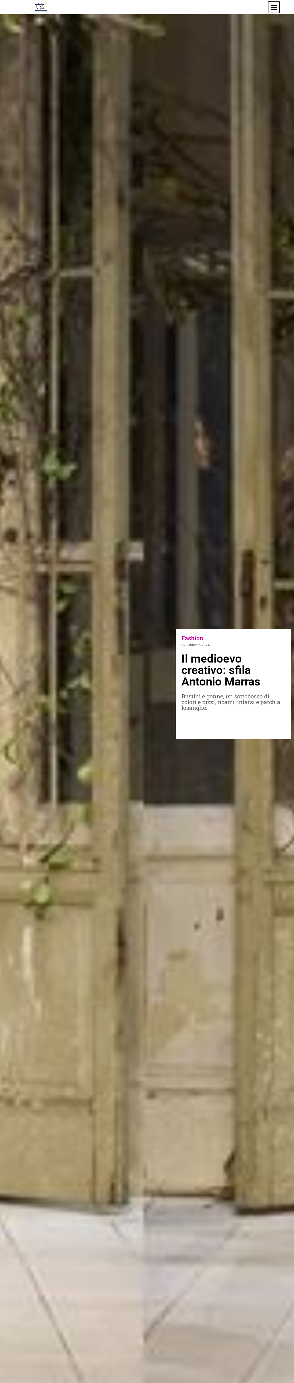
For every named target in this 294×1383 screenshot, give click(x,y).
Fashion (192, 638)
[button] (274, 7)
